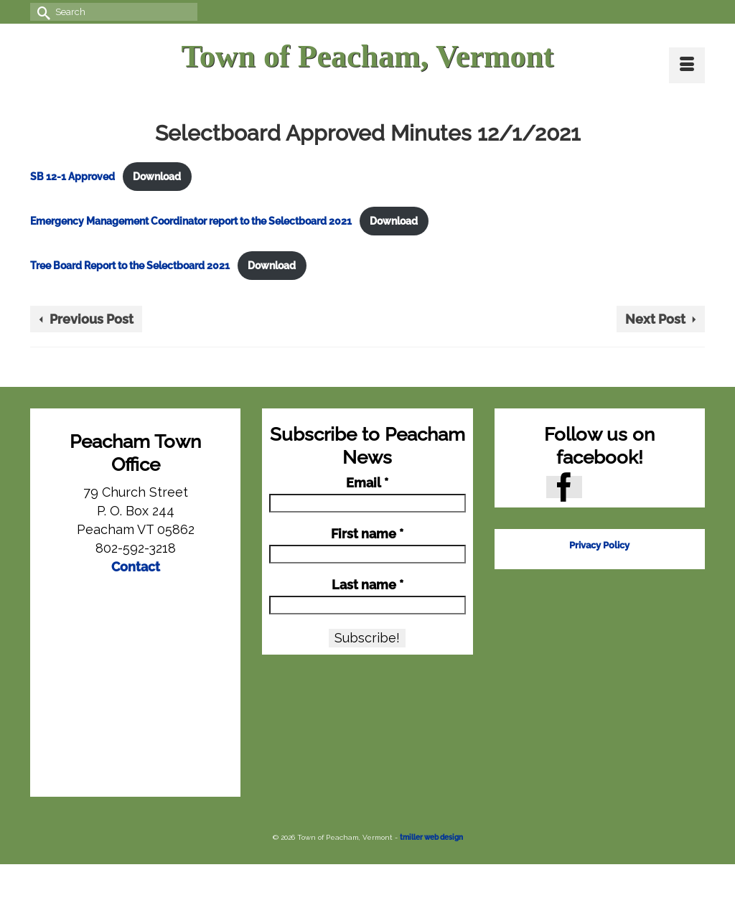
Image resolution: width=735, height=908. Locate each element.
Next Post (655, 319)
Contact (135, 566)
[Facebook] (564, 487)
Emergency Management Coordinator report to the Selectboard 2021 (191, 221)
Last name (367, 585)
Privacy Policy (599, 545)
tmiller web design (431, 837)
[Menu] (687, 65)
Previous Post (92, 319)
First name (367, 534)
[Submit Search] (41, 12)
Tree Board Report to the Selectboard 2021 (130, 265)
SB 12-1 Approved (72, 176)
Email (367, 483)
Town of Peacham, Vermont (367, 56)
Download (157, 176)
